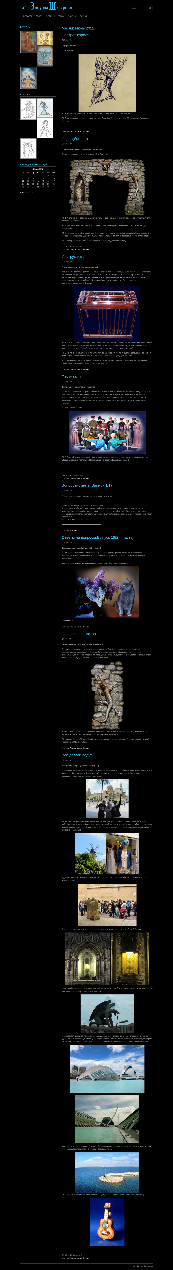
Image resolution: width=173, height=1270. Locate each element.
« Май (23, 192)
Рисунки (72, 16)
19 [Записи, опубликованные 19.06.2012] (28, 184)
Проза (39, 16)
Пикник (83, 16)
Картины (50, 16)
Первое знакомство (79, 634)
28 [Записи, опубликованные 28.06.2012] (38, 187)
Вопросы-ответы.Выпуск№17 (87, 485)
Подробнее (67, 621)
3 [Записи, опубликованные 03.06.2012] (53, 175)
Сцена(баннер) (75, 139)
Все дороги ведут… (79, 755)
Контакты (73, 530)
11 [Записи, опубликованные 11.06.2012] (23, 181)
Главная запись (76, 132)
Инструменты (73, 256)
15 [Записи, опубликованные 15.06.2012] (43, 181)
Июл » (30, 192)
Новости (28, 16)
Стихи (61, 16)
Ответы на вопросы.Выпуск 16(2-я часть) (98, 537)
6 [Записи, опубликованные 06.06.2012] (33, 178)
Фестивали (71, 376)
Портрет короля (75, 35)
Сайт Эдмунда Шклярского (142, 1266)
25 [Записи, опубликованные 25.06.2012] (23, 187)
